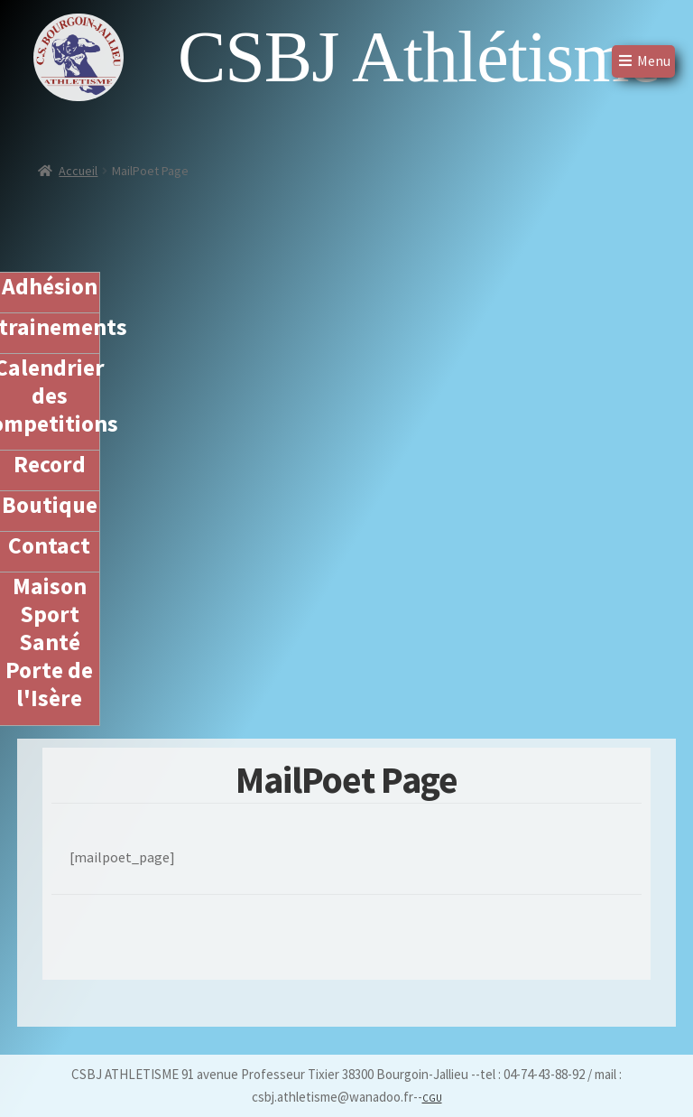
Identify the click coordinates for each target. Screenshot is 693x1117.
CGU (432, 1098)
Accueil (78, 171)
